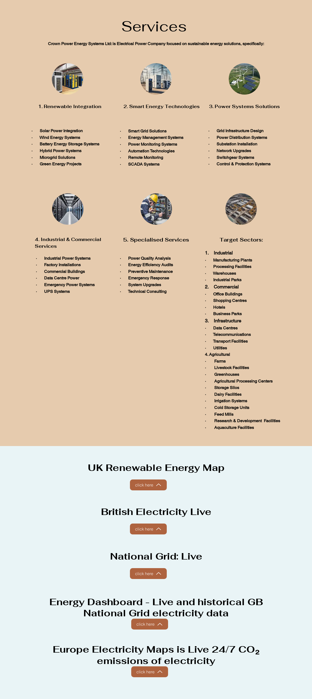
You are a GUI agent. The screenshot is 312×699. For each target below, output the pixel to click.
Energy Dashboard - (100, 602)
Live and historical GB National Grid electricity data (173, 607)
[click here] (148, 484)
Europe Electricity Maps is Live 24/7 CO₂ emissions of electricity (156, 655)
